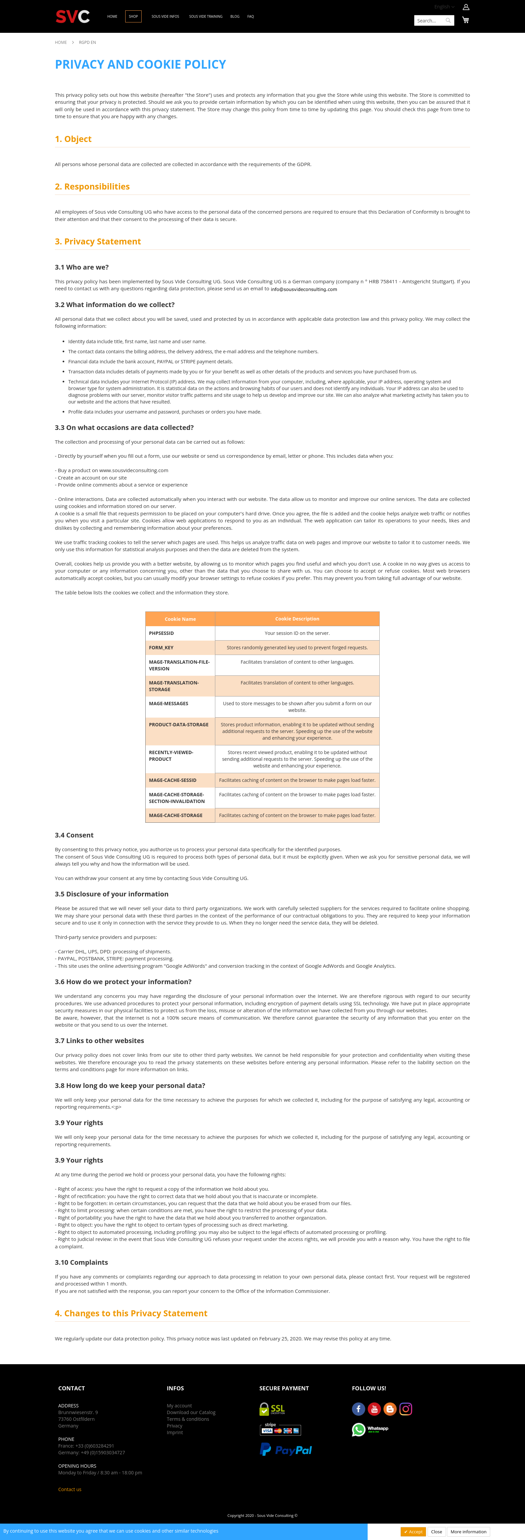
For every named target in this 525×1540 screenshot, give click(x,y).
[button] (445, 7)
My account (179, 1405)
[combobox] (434, 20)
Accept (415, 1532)
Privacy (174, 1425)
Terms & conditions (188, 1419)
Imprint (175, 1432)
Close (436, 1532)
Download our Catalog (191, 1412)
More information (468, 1532)
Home (61, 42)
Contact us (69, 1489)
